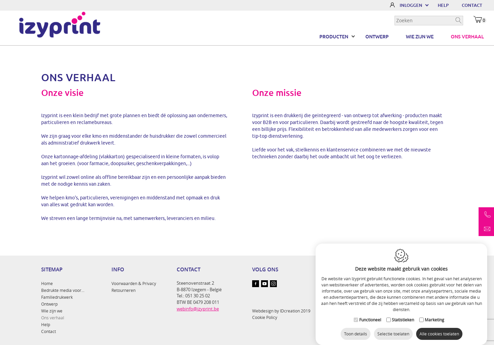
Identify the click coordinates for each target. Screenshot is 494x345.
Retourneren (123, 290)
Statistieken (403, 314)
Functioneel (370, 314)
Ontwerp (377, 37)
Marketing (434, 314)
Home (47, 283)
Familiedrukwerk (57, 297)
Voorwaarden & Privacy (133, 283)
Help (45, 324)
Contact (48, 331)
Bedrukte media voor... (62, 290)
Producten (333, 37)
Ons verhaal (467, 37)
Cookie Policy (264, 317)
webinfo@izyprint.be (198, 309)
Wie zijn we (420, 37)
